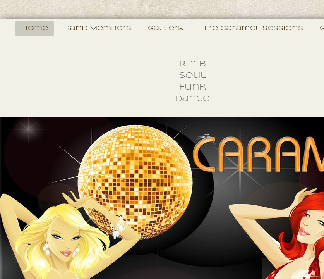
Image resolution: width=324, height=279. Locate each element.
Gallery (165, 28)
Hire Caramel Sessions (251, 28)
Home (34, 28)
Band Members (97, 28)
